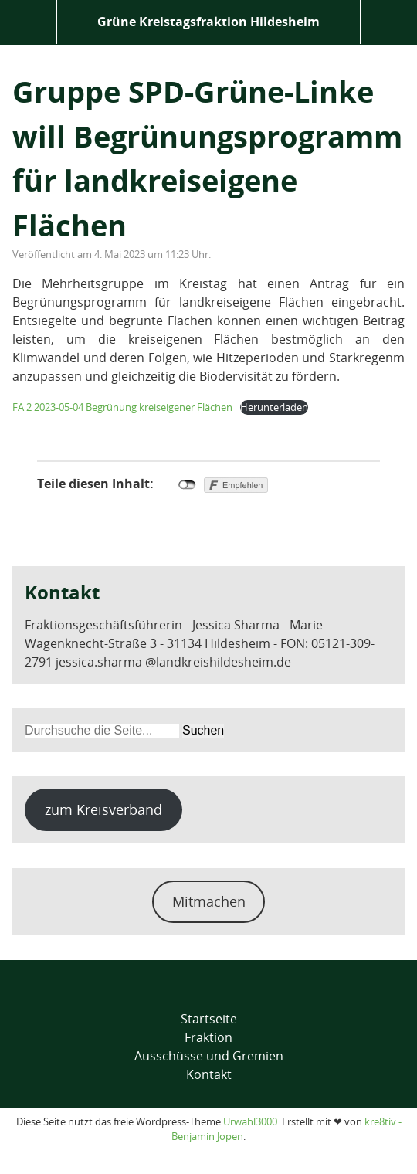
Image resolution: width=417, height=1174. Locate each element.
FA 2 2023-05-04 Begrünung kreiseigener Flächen (122, 407)
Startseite (209, 1018)
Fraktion (208, 1037)
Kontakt (209, 1074)
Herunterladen (274, 407)
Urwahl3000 (250, 1121)
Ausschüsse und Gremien (208, 1055)
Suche (388, 22)
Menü (28, 22)
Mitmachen (209, 901)
